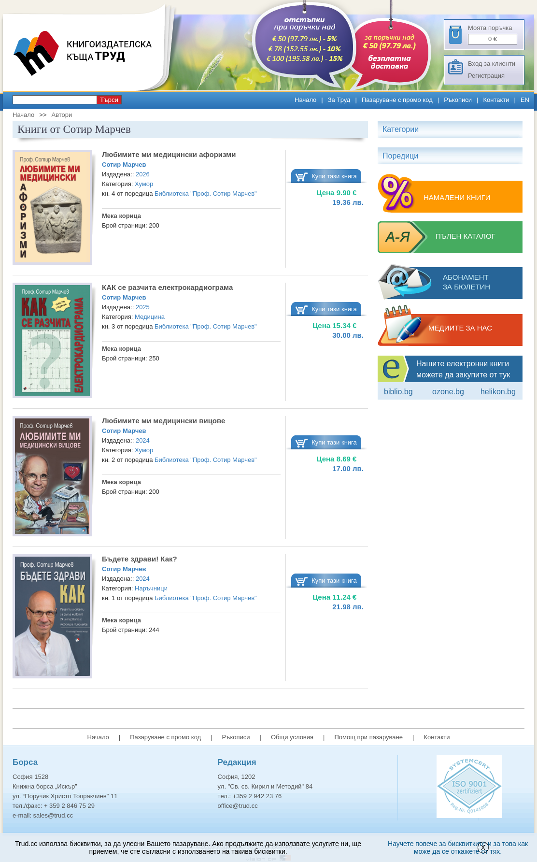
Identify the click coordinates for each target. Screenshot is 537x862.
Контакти (496, 99)
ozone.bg (448, 392)
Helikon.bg (498, 392)
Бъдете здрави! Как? (139, 559)
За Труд (339, 99)
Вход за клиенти (491, 63)
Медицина (150, 316)
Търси (109, 99)
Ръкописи (458, 99)
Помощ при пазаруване (368, 737)
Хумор (144, 183)
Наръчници (151, 588)
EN (525, 99)
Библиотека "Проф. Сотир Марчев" (206, 193)
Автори (61, 114)
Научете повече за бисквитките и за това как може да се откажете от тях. (458, 847)
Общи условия (292, 737)
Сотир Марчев (124, 164)
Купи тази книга (334, 176)
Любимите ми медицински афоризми (169, 154)
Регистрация (486, 75)
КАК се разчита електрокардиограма (167, 287)
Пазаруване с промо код (397, 99)
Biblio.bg (398, 392)
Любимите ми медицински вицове (163, 421)
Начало (305, 99)
